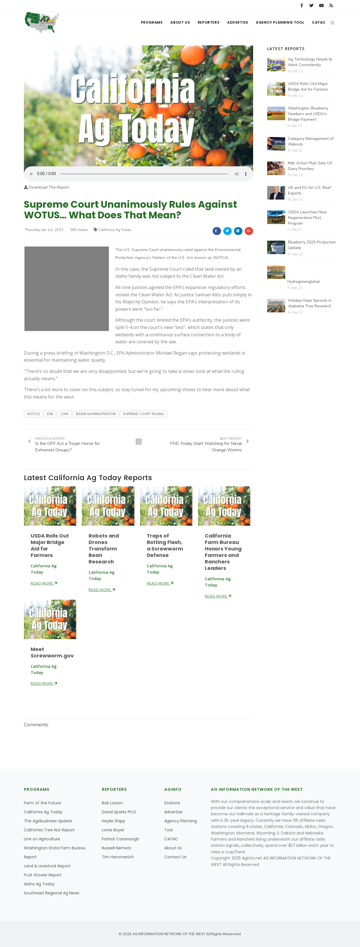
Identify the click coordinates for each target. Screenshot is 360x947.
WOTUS (33, 414)
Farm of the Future (42, 803)
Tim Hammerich (118, 857)
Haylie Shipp (113, 821)
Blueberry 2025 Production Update (312, 244)
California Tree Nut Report (49, 830)
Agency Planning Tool (279, 22)
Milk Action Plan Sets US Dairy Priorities (310, 165)
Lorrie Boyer (113, 830)
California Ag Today (112, 229)
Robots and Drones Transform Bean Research (104, 548)
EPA (50, 414)
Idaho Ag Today (39, 884)
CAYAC (318, 22)
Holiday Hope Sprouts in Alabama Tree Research (310, 303)
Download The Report (46, 187)
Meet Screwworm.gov (52, 652)
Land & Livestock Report (47, 866)
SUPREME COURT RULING (143, 414)
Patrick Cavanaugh (120, 839)
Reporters (206, 22)
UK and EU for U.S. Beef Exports (309, 190)
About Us (177, 22)
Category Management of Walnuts (311, 141)
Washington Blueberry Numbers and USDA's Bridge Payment (308, 114)
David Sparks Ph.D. (119, 812)
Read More (44, 583)
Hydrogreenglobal (303, 281)
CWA (64, 414)
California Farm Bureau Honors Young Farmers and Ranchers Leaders (223, 552)
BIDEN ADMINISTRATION (96, 414)
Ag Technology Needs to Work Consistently (310, 62)
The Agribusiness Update (48, 821)
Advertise (236, 22)
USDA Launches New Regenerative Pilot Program (307, 217)
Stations (172, 803)
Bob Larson (112, 803)
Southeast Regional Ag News (51, 893)
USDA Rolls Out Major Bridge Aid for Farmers (50, 545)
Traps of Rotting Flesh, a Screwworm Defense (165, 545)
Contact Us (175, 857)
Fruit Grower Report (43, 875)
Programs (148, 22)
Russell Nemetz (116, 848)
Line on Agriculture (42, 839)
